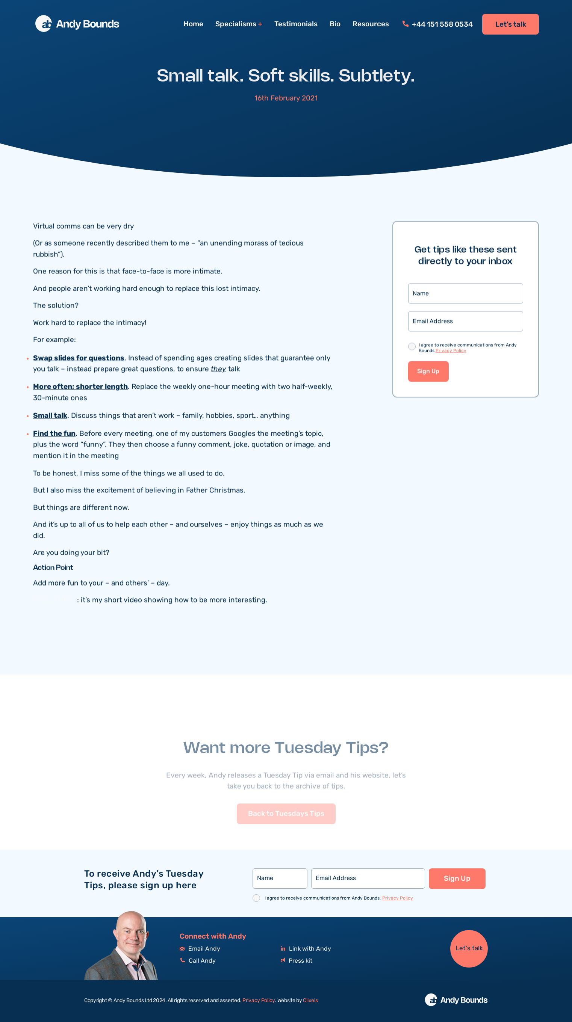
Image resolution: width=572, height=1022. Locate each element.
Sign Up (428, 372)
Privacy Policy (451, 351)
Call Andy (198, 961)
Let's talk (510, 24)
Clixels (310, 1000)
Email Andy (200, 949)
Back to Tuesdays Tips (286, 824)
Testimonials (296, 24)
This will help (55, 601)
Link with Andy (306, 949)
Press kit (296, 961)
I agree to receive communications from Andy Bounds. (468, 349)
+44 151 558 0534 (438, 24)
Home (193, 24)
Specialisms (235, 24)
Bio (335, 24)
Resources (371, 24)
